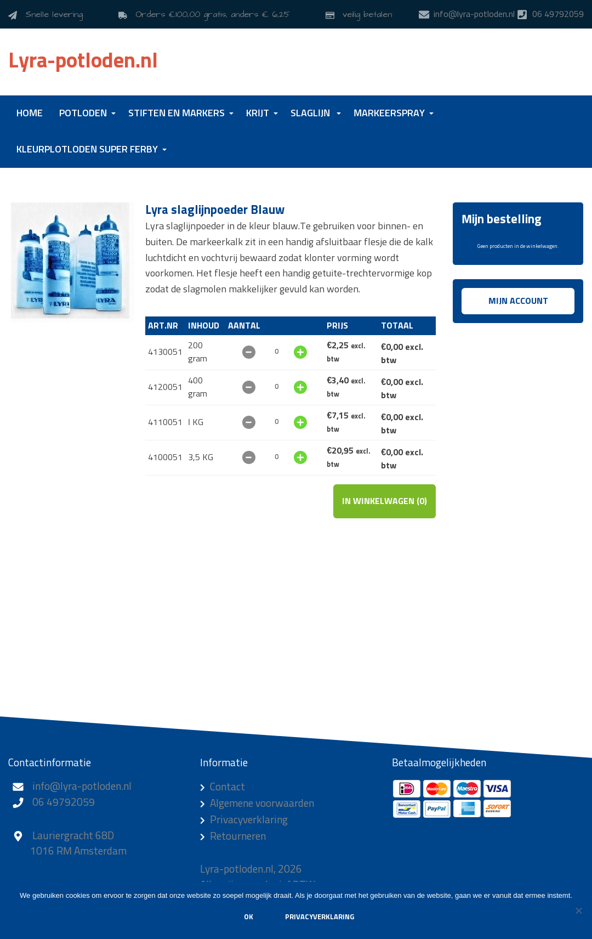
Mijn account (518, 301)
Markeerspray (389, 113)
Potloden (83, 113)
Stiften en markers (176, 113)
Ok (248, 917)
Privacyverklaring (249, 820)
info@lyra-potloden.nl (82, 787)
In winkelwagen (384, 501)
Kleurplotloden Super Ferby (87, 150)
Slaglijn (310, 113)
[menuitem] (29, 113)
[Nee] (578, 910)
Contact (227, 787)
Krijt (257, 113)
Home (29, 113)
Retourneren (238, 836)
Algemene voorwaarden (262, 804)
